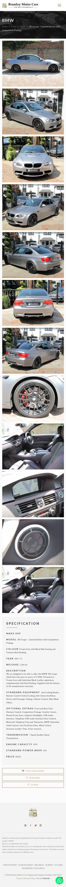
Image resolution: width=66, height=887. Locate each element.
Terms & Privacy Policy (25, 878)
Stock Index (33, 777)
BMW (23, 26)
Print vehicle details (33, 770)
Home (5, 26)
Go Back (33, 784)
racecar (46, 878)
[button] (59, 880)
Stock (13, 26)
